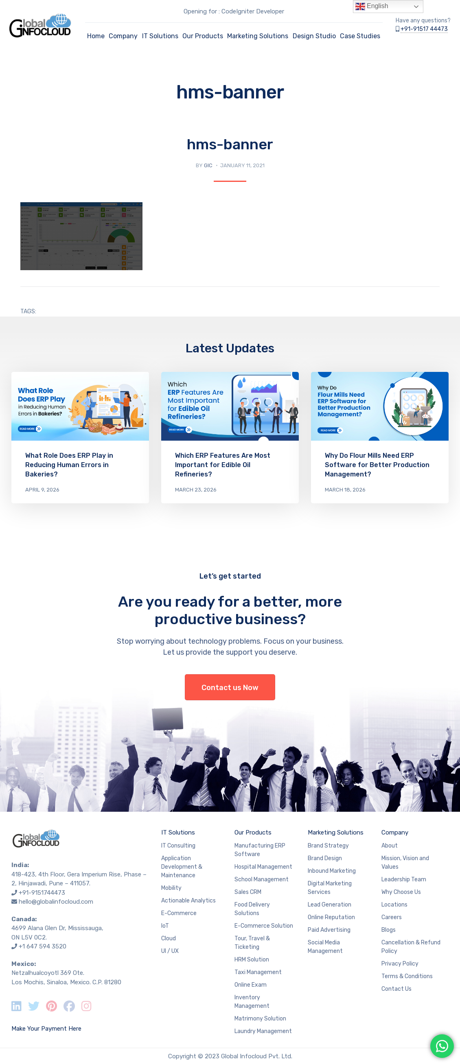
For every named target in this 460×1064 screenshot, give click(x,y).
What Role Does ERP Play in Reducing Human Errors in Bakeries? (69, 465)
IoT (165, 925)
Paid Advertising (329, 929)
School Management (261, 879)
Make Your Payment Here (46, 1028)
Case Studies (360, 36)
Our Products (202, 36)
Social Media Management (325, 947)
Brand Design (325, 858)
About (389, 845)
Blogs (388, 929)
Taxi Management (258, 972)
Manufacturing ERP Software (259, 850)
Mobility (171, 888)
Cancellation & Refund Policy (410, 947)
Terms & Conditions (407, 976)
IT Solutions (160, 36)
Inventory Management (251, 1001)
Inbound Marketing (332, 870)
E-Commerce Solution (263, 925)
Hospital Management (263, 866)
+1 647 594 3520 (42, 946)
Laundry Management (263, 1031)
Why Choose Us (401, 892)
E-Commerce (179, 913)
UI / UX (170, 951)
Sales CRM (247, 892)
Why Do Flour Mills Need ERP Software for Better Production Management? (377, 465)
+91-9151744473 (42, 892)
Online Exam (250, 984)
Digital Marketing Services (330, 888)
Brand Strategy (328, 845)
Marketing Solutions (257, 36)
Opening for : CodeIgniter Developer (234, 11)
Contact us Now (230, 687)
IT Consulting (178, 845)
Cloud (168, 938)
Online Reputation (331, 917)
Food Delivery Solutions (252, 909)
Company (123, 36)
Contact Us (396, 988)
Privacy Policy (399, 963)
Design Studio (314, 36)
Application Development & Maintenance (181, 867)
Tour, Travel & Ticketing (252, 942)
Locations (394, 904)
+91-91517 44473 (424, 29)
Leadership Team (403, 879)
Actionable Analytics (188, 900)
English (371, 6)
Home (96, 36)
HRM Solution (251, 959)
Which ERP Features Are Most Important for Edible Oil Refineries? (222, 465)
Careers (391, 917)
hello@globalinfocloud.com (56, 901)
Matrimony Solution (260, 1018)
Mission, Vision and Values (405, 862)
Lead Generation (329, 904)
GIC (208, 165)
